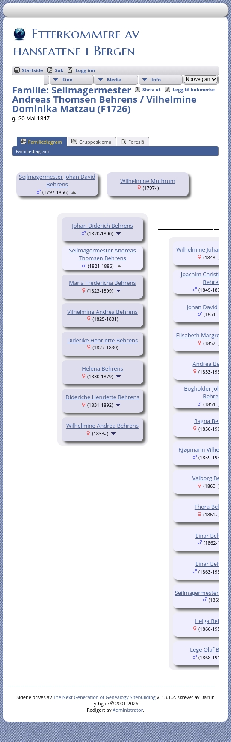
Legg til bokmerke (193, 89)
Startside (32, 70)
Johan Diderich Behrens (102, 225)
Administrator (128, 710)
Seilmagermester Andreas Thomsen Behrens (102, 254)
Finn (67, 79)
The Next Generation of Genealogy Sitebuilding (104, 697)
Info (156, 79)
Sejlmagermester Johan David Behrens (57, 180)
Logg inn (85, 70)
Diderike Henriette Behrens (102, 340)
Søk (59, 70)
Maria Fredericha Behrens (102, 283)
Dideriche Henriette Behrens (102, 397)
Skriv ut (151, 89)
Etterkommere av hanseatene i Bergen (76, 42)
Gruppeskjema (91, 141)
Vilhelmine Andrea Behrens (102, 312)
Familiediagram (41, 141)
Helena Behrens (102, 368)
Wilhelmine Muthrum (147, 181)
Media (114, 79)
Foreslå (132, 141)
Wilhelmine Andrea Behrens (102, 425)
